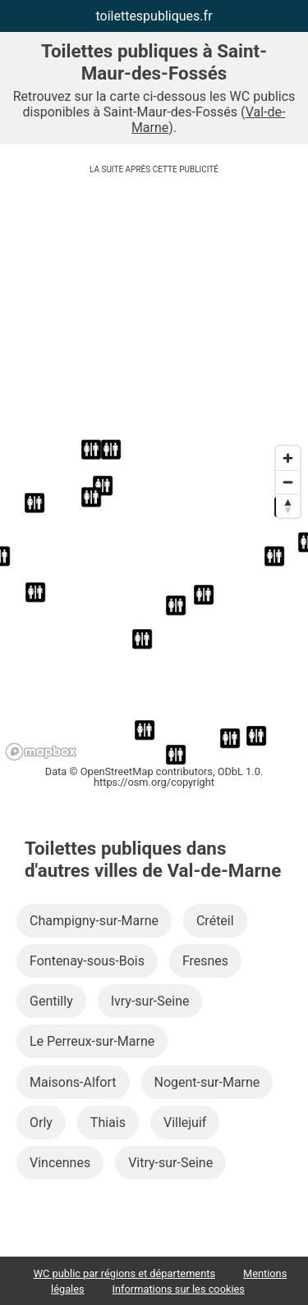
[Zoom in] (288, 458)
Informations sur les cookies (179, 1289)
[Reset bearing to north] (288, 506)
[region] (154, 602)
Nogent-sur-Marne (207, 1082)
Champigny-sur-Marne (94, 921)
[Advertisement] (154, 309)
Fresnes (205, 961)
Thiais (108, 1122)
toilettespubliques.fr (153, 16)
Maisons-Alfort (73, 1082)
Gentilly (51, 1001)
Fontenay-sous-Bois (87, 961)
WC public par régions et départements (124, 1273)
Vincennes (60, 1162)
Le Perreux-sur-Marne (92, 1041)
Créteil (215, 921)
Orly (41, 1122)
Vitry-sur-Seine (170, 1162)
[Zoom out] (288, 482)
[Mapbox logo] (41, 751)
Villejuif (184, 1122)
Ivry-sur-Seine (150, 1001)
